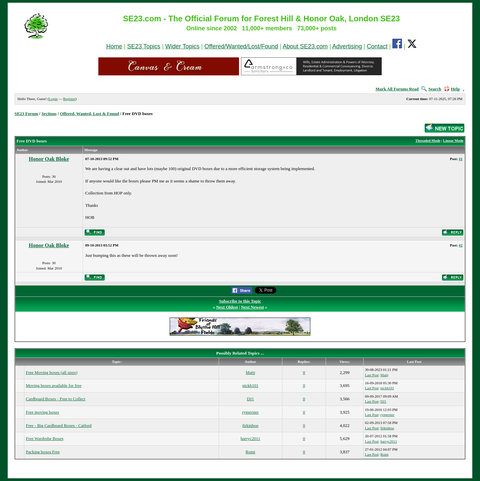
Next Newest (252, 307)
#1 (460, 159)
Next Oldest (227, 307)
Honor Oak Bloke (49, 159)
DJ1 (250, 398)
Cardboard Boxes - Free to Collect (55, 398)
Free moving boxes (42, 412)
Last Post (372, 375)
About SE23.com (305, 46)
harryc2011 (250, 438)
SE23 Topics (143, 46)
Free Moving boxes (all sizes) (51, 372)
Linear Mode (453, 140)
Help (452, 88)
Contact (377, 46)
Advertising (347, 46)
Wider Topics (182, 46)
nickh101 (250, 385)
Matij (250, 372)
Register (69, 99)
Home (114, 46)
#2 (460, 245)
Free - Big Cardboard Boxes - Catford (58, 425)
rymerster (250, 412)
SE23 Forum (26, 113)
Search (431, 88)
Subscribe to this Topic (240, 301)
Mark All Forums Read (397, 88)
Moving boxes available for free (53, 385)
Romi (250, 451)
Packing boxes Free (43, 451)
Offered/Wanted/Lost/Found (241, 46)
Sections (49, 113)
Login (53, 99)
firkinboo (250, 425)
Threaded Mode (427, 140)
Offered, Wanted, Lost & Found (89, 113)
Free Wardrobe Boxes (44, 438)
